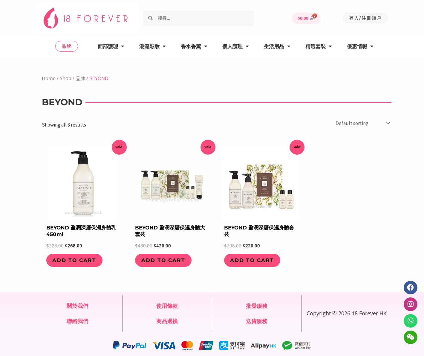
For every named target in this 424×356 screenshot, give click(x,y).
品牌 (80, 78)
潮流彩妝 (152, 46)
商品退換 (167, 321)
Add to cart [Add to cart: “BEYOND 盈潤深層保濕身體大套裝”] (163, 260)
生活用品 (277, 46)
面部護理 (111, 46)
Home (49, 78)
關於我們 (77, 305)
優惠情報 (360, 46)
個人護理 (235, 46)
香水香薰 (194, 46)
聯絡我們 (77, 321)
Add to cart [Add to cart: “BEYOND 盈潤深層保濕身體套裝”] (252, 260)
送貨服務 (256, 321)
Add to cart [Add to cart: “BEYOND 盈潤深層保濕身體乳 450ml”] (75, 260)
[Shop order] (362, 123)
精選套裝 (318, 46)
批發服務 (256, 305)
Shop (65, 78)
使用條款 (167, 305)
